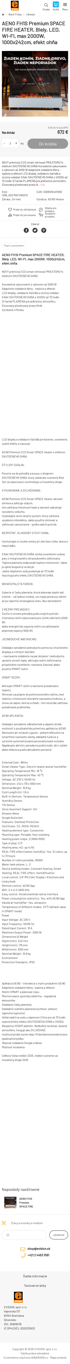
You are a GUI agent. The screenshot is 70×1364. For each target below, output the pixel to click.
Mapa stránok (58, 1357)
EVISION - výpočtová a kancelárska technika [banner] (14, 6)
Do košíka (48, 143)
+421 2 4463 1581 (38, 1255)
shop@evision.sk (38, 1248)
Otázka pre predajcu (50, 209)
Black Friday (15, 14)
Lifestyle (30, 14)
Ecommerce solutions (17, 1357)
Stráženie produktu (50, 215)
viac (42, 184)
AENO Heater (56, 199)
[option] (35, 84)
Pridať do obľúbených (24, 209)
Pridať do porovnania (24, 215)
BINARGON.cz (39, 1357)
